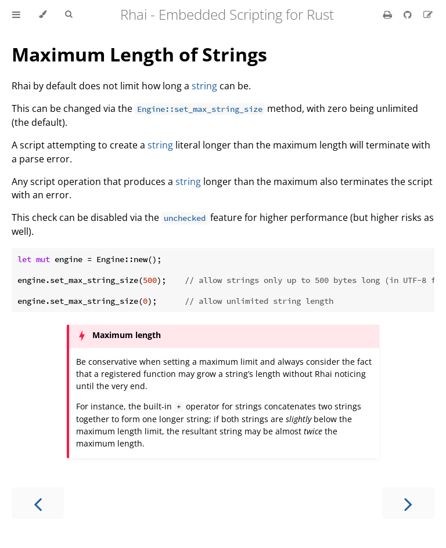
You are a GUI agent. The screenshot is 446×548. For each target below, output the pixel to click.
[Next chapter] (408, 503)
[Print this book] (389, 14)
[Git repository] (409, 14)
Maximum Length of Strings (139, 54)
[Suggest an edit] (428, 14)
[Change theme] (43, 14)
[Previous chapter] (38, 503)
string (204, 85)
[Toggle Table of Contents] (16, 14)
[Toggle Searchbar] (68, 14)
